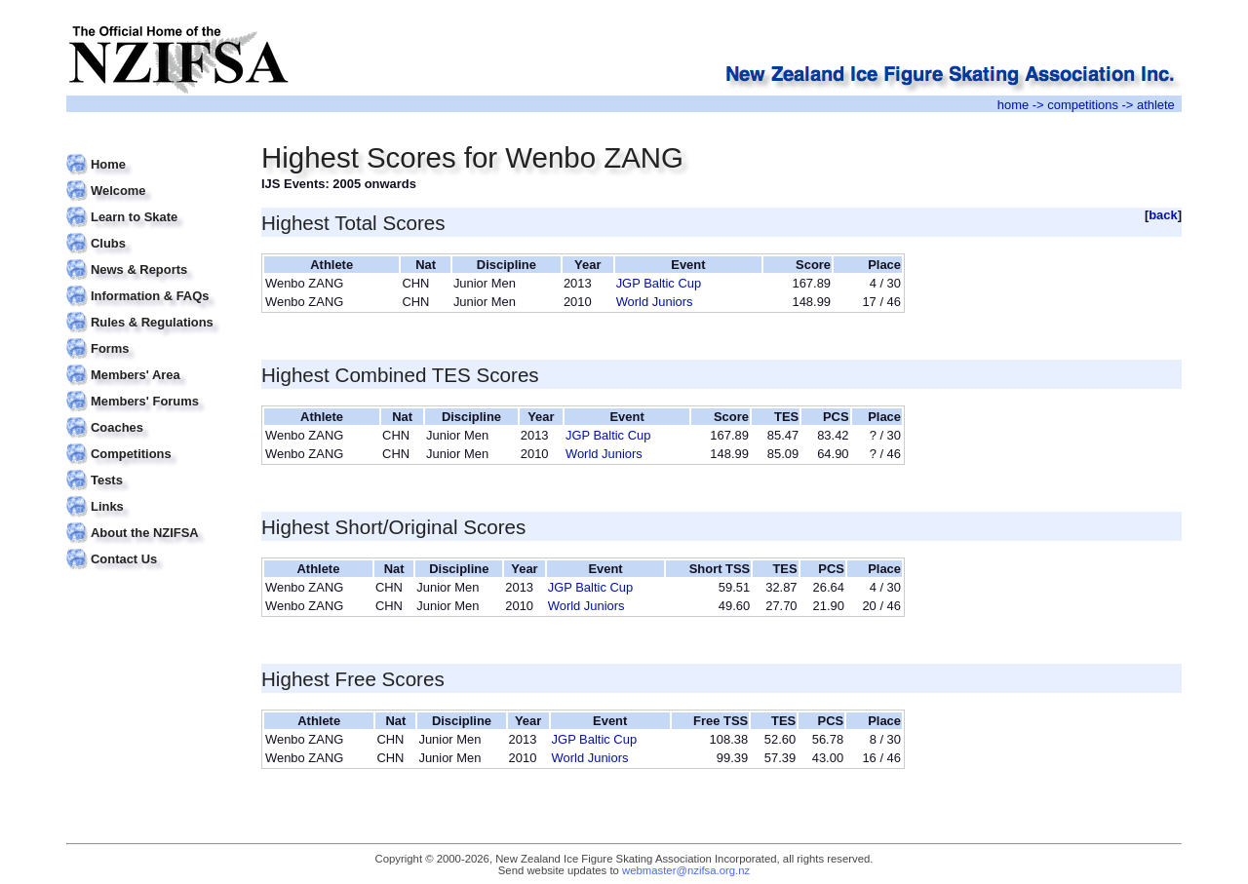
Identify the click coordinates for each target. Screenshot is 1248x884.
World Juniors (654, 301)
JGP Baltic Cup (659, 283)
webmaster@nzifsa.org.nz (686, 870)
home (1013, 104)
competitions (1082, 104)
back (1163, 215)
